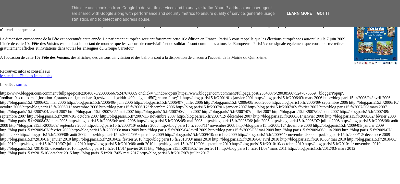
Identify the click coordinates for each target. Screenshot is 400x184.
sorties (21, 84)
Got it (323, 13)
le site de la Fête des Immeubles (26, 76)
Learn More (299, 13)
